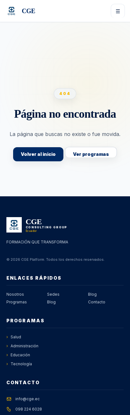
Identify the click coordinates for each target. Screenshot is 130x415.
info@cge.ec (27, 398)
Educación (18, 355)
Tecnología (19, 364)
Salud (13, 337)
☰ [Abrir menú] (118, 11)
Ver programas (91, 154)
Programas (16, 302)
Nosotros (15, 294)
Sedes (53, 294)
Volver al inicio (38, 154)
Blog (51, 302)
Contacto (96, 302)
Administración (22, 346)
